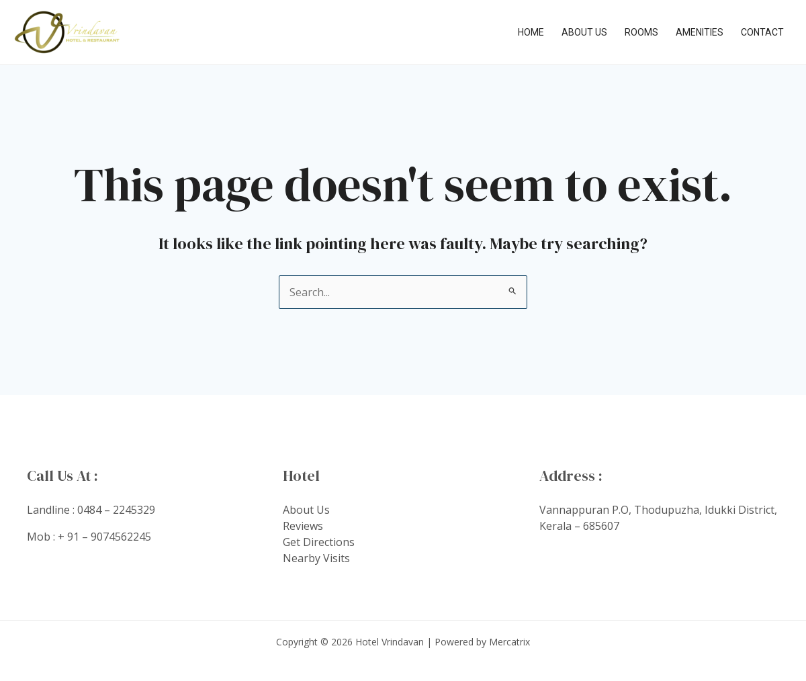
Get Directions (319, 542)
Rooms (641, 32)
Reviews (303, 525)
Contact (762, 32)
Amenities (699, 32)
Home (531, 32)
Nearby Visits (316, 558)
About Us (584, 32)
